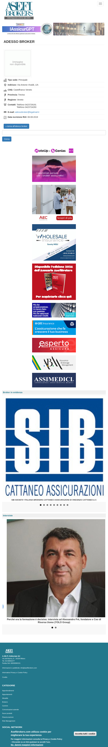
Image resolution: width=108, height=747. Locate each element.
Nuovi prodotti (7, 713)
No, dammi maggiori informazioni (27, 745)
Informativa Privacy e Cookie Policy (14, 672)
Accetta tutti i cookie (85, 734)
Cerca (6, 139)
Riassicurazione (8, 717)
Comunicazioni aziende (10, 709)
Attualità (5, 698)
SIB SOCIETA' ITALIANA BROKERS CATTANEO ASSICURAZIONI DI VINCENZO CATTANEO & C (54, 500)
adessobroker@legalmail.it (27, 112)
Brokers (5, 702)
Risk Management (8, 721)
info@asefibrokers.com (28, 668)
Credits (4, 677)
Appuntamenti (7, 694)
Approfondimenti (8, 690)
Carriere (5, 706)
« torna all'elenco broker (16, 126)
